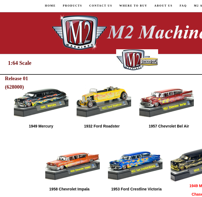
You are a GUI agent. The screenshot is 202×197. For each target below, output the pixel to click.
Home (50, 5)
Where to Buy (133, 5)
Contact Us (100, 5)
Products (72, 5)
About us (163, 5)
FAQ (183, 5)
